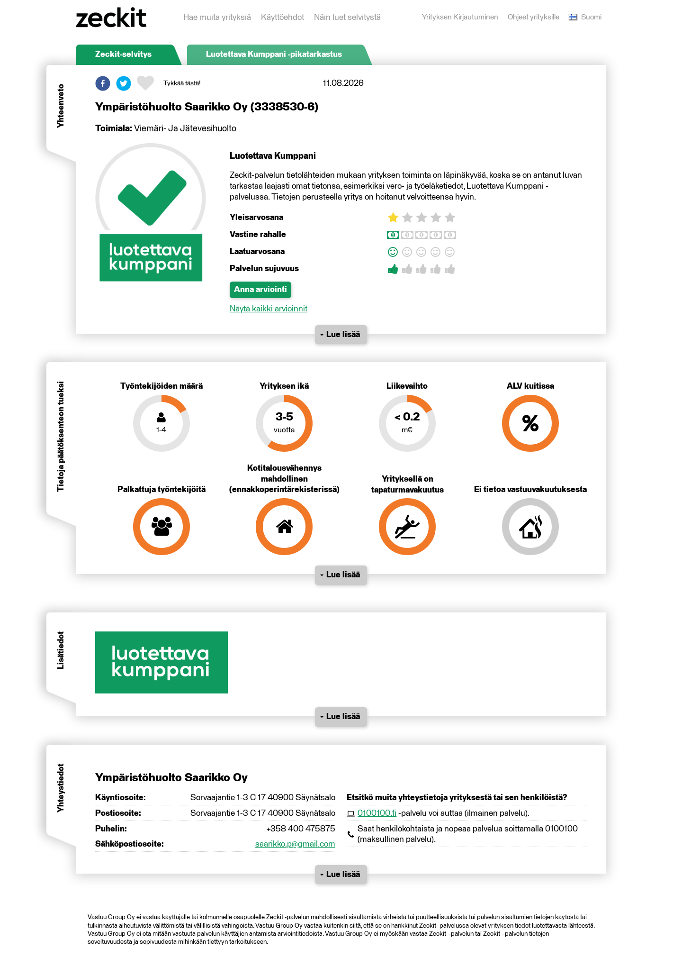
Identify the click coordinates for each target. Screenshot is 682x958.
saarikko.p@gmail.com (295, 844)
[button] (102, 83)
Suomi (585, 17)
